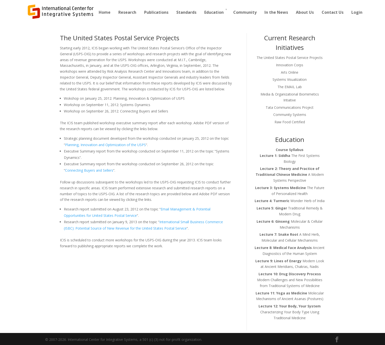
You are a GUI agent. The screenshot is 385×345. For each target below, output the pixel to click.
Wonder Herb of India (290, 200)
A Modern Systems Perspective (290, 174)
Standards (186, 12)
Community (245, 12)
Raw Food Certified (290, 122)
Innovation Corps (289, 65)
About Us (305, 12)
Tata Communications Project (290, 107)
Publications (156, 12)
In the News (276, 12)
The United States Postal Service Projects (290, 57)
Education (214, 12)
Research (127, 12)
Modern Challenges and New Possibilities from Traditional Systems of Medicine (289, 280)
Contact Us (333, 12)
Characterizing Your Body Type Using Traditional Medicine (290, 312)
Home (104, 12)
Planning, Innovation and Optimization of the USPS (105, 144)
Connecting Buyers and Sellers (89, 170)
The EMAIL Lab (289, 86)
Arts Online (289, 72)
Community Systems (289, 114)
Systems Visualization (290, 79)
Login (356, 12)
